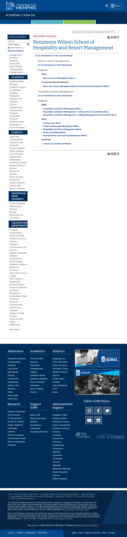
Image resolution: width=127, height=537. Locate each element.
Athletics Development (35, 423)
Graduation (35, 385)
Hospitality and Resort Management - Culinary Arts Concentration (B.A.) (76, 112)
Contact (111, 533)
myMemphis (30, 533)
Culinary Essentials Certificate (57, 144)
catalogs (34, 525)
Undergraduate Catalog (36, 370)
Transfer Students (17, 148)
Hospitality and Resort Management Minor (62, 129)
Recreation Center (60, 369)
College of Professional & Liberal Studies (15, 259)
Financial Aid (13, 379)
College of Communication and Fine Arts (18, 247)
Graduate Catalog (37, 375)
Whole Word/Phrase (16, 48)
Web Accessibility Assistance (23, 498)
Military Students (16, 151)
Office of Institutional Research (16, 443)
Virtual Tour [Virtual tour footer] (12, 399)
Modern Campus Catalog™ (87, 525)
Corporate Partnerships (58, 436)
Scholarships (13, 382)
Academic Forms (16, 122)
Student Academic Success (60, 473)
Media (55, 392)
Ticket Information (60, 362)
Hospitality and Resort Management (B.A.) (62, 109)
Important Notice (88, 494)
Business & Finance (61, 422)
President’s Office (60, 415)
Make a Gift (35, 415)
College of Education (18, 253)
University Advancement (58, 443)
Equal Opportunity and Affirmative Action (75, 510)
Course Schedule (37, 382)
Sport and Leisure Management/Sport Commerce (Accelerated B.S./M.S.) (76, 86)
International (13, 372)
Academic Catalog (20, 15)
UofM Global (14, 325)
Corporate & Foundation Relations (39, 430)
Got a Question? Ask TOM (26, 494)
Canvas (11, 533)
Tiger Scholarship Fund (60, 387)
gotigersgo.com (59, 359)
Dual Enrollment (16, 154)
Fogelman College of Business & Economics (18, 267)
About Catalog (15, 67)
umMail (20, 533)
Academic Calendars (39, 379)
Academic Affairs (60, 418)
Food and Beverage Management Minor (61, 126)
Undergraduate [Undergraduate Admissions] (14, 362)
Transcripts (35, 365)
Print (10, 494)
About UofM (14, 64)
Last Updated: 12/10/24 (21, 496)
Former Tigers (59, 379)
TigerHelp (57, 465)
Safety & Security (92, 533)
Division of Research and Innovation (16, 413)
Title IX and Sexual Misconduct (61, 519)
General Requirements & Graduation (16, 215)
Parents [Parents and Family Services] (11, 375)
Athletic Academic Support (60, 373)
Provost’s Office (36, 359)
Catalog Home (15, 55)
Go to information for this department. (55, 65)
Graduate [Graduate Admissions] (12, 365)
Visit (80, 533)
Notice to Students (17, 188)
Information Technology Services (57, 458)
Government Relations (58, 450)
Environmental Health (17, 438)
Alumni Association (38, 418)
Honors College (36, 389)
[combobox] (95, 31)
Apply (74, 533)
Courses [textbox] (11, 41)
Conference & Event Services (61, 430)
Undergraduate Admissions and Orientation (16, 142)
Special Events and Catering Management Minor (65, 136)
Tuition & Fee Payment (13, 387)
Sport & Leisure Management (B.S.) (59, 78)
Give (104, 533)
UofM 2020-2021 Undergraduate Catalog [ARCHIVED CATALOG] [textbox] (94, 32)
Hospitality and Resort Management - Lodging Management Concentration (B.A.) (80, 115)
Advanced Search (16, 51)
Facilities (56, 382)
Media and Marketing (61, 469)
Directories (42, 533)
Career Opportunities (61, 425)
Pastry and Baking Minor (54, 132)
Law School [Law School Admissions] (13, 369)
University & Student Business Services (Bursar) (18, 165)
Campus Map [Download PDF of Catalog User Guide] (15, 186)
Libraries (33, 362)
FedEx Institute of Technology (15, 426)
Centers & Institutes (16, 422)
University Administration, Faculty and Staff (16, 233)
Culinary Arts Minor (52, 123)
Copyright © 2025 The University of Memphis (59, 494)
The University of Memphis (42, 496)
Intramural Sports (60, 365)
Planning (13, 209)
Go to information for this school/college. (54, 56)
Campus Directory (17, 183)
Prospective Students (17, 359)
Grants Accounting (15, 435)
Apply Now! (14, 137)
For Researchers (15, 418)
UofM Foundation (60, 479)
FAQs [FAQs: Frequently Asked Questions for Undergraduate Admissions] (10, 392)
